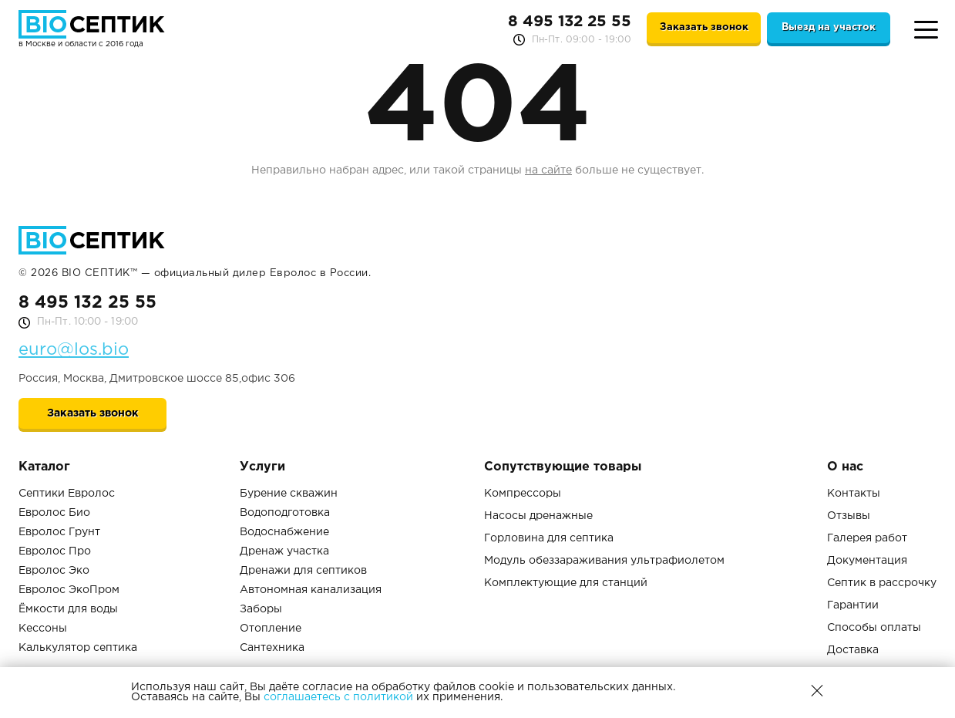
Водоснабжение (284, 532)
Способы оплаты (874, 627)
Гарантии (853, 605)
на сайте (548, 170)
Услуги (262, 467)
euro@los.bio (73, 350)
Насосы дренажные (538, 516)
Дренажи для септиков (303, 570)
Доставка (853, 650)
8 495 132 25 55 (569, 22)
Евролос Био (54, 512)
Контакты (853, 493)
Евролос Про (54, 551)
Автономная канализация (311, 590)
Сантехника (272, 647)
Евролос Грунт (59, 532)
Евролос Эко (53, 570)
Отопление (270, 628)
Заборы (261, 609)
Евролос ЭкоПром (68, 590)
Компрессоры (522, 493)
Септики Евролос (66, 493)
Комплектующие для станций (565, 583)
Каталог (44, 467)
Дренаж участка (284, 551)
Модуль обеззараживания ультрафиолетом (604, 560)
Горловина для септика (549, 538)
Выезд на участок (829, 27)
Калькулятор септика (77, 647)
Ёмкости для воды (68, 609)
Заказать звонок (704, 27)
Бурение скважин (289, 493)
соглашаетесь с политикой (338, 697)
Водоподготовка (285, 512)
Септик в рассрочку (882, 583)
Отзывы (848, 516)
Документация (867, 560)
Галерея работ (867, 538)
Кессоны (42, 628)
